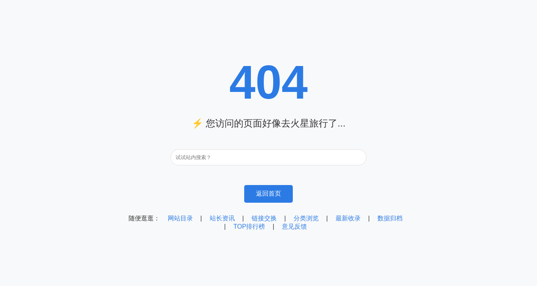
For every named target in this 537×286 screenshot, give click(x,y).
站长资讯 (222, 218)
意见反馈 (294, 226)
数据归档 (390, 218)
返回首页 (268, 193)
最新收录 (348, 218)
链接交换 (264, 218)
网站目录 (180, 218)
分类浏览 (306, 218)
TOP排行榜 (249, 226)
